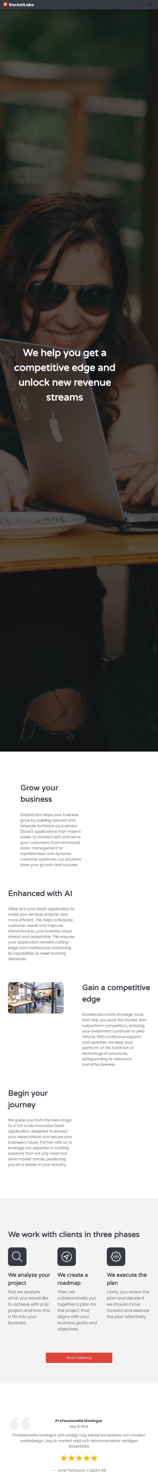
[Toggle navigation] (150, 4)
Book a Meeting (79, 1357)
